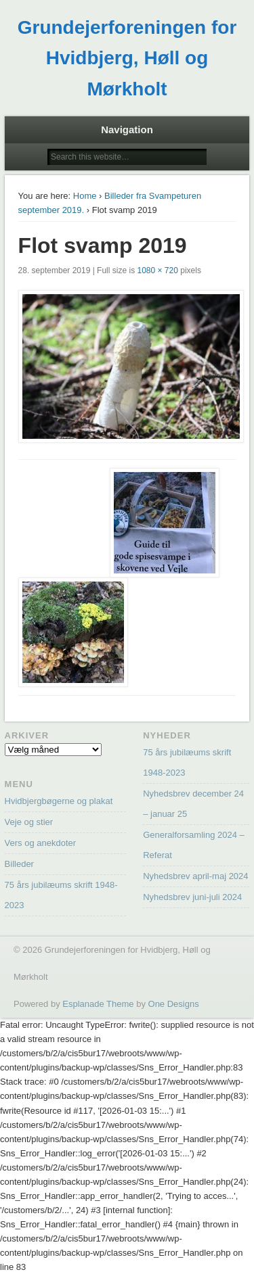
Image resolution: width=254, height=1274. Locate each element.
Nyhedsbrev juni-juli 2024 (192, 897)
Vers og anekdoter (41, 843)
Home (85, 196)
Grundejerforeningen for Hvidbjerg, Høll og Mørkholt (127, 58)
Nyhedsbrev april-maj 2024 (195, 876)
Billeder (19, 864)
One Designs (173, 1004)
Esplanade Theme (97, 1004)
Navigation (127, 129)
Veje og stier (29, 822)
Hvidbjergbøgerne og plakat (59, 801)
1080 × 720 (157, 270)
